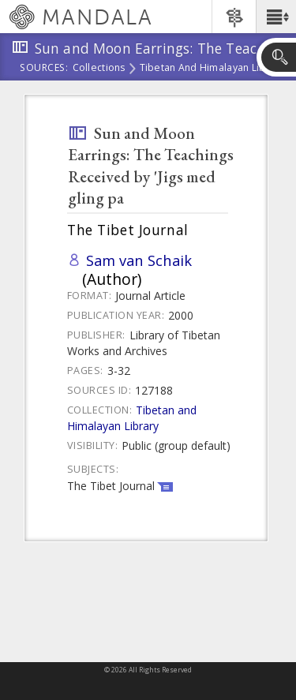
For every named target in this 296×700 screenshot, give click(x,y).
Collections (99, 68)
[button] (276, 16)
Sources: (44, 68)
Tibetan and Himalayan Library (212, 68)
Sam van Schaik (139, 260)
